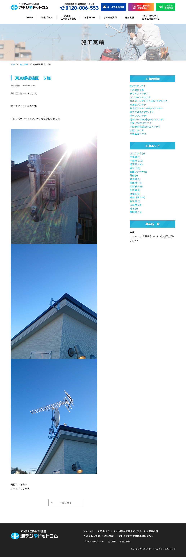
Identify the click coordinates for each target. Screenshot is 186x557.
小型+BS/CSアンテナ (141, 123)
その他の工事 (137, 90)
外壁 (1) (134, 175)
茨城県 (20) (135, 204)
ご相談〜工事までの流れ (68, 17)
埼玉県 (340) (136, 164)
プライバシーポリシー (94, 541)
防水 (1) (134, 208)
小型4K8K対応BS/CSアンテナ (145, 126)
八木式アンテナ (138, 104)
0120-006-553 (79, 8)
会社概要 (112, 541)
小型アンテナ (137, 130)
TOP (13, 64)
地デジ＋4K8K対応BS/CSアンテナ (147, 119)
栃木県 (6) (135, 190)
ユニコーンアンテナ (140, 97)
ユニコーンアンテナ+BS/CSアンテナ (149, 101)
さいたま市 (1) (137, 153)
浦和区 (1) (135, 193)
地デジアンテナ (138, 115)
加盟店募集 (125, 541)
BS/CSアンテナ (138, 86)
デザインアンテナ (139, 93)
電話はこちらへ (19, 484)
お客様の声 (89, 17)
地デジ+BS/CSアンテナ (142, 112)
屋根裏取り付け (138, 134)
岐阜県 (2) (135, 179)
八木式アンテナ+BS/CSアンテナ (146, 108)
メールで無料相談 (113, 6)
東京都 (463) (136, 186)
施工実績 (129, 17)
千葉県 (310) (136, 160)
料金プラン (46, 17)
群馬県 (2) (135, 201)
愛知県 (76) (135, 182)
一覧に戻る (61, 502)
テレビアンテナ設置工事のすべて (150, 17)
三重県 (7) (135, 157)
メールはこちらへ (20, 488)
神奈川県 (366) (137, 197)
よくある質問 (110, 17)
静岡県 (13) (135, 212)
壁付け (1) (135, 168)
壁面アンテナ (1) (138, 171)
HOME (30, 17)
